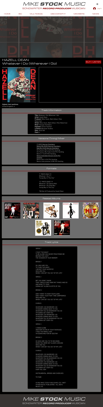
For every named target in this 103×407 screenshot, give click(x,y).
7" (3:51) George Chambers (46, 144)
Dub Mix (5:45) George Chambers (48, 148)
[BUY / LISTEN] (93, 62)
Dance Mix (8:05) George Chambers (48, 146)
